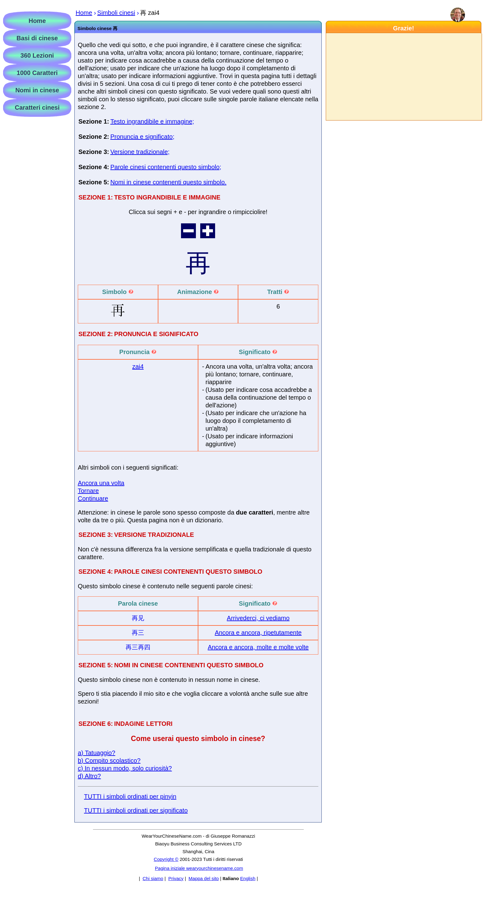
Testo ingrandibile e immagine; (152, 121)
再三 (138, 632)
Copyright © (166, 859)
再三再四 (138, 647)
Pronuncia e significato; (142, 136)
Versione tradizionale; (140, 151)
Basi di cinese (37, 38)
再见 (138, 618)
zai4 (138, 366)
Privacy (175, 878)
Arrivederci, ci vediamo (258, 618)
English (247, 878)
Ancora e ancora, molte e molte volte (258, 647)
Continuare (93, 498)
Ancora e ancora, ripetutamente (258, 632)
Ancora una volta (101, 483)
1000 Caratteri (37, 72)
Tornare (88, 490)
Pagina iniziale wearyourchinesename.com (199, 868)
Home (37, 20)
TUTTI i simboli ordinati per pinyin (130, 796)
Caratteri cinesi (37, 107)
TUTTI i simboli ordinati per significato (136, 810)
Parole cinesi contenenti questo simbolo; (165, 167)
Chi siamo (153, 878)
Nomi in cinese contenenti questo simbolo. (168, 182)
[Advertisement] (403, 76)
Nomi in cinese (37, 90)
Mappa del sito (203, 878)
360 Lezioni (37, 55)
